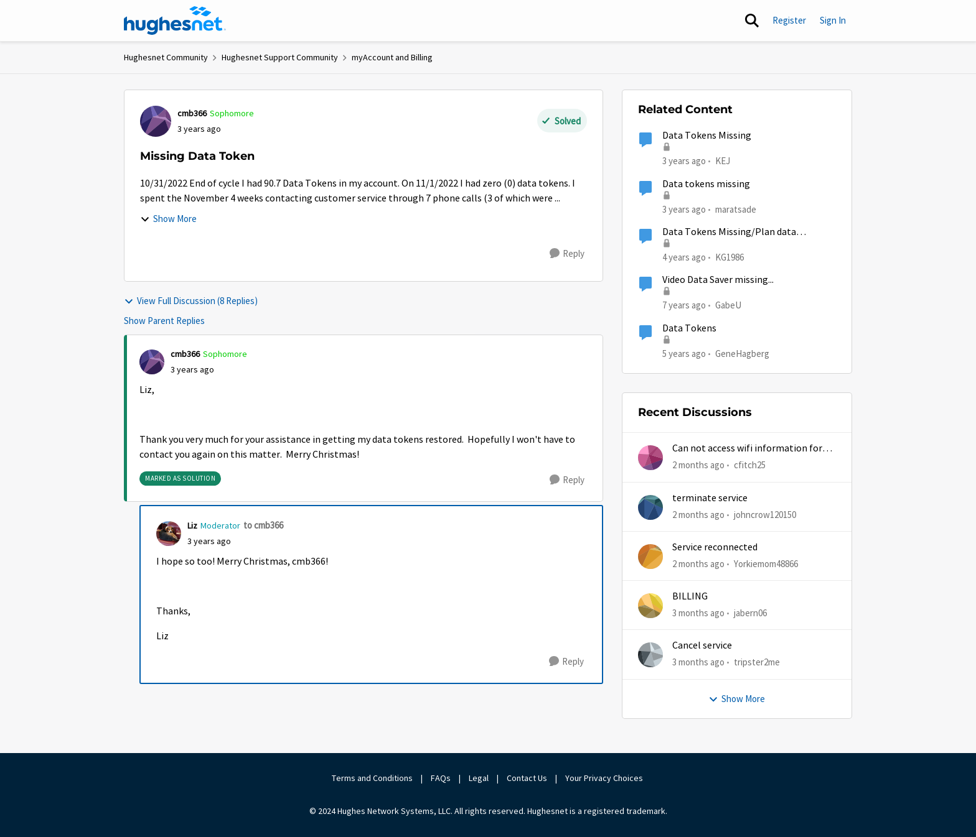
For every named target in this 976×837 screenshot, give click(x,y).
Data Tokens (689, 328)
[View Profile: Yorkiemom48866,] (650, 556)
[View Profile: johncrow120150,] (650, 507)
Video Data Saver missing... (718, 280)
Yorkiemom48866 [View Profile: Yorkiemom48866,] (766, 564)
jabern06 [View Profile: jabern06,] (750, 613)
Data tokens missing (706, 184)
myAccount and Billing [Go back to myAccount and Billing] (392, 57)
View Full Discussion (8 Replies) (191, 301)
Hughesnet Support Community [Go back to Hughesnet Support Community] (280, 57)
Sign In (833, 20)
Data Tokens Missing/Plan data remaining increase (729, 232)
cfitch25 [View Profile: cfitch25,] (750, 465)
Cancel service (702, 645)
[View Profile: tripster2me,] (650, 654)
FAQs (441, 778)
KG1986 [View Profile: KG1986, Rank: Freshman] (729, 257)
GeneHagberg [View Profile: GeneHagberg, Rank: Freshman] (742, 353)
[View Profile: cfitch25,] (650, 457)
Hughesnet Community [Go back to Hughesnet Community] (166, 57)
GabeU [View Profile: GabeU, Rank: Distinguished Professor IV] (728, 305)
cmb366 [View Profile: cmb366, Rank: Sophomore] (192, 113)
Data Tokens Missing (706, 135)
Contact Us (527, 778)
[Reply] (567, 253)
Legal (479, 778)
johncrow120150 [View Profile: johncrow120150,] (765, 514)
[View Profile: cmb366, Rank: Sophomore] (155, 121)
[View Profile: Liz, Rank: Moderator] (168, 533)
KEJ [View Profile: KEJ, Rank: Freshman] (722, 161)
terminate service (710, 498)
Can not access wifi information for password (747, 448)
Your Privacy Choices (605, 778)
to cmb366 (263, 525)
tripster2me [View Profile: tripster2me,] (757, 662)
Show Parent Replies (164, 320)
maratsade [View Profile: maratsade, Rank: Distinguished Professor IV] (735, 209)
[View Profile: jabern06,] (650, 605)
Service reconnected (715, 547)
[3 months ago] (698, 613)
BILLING (690, 596)
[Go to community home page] (175, 20)
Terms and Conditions (372, 778)
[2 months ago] (698, 465)
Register (789, 20)
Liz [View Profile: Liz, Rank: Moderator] (192, 525)
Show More (168, 218)
